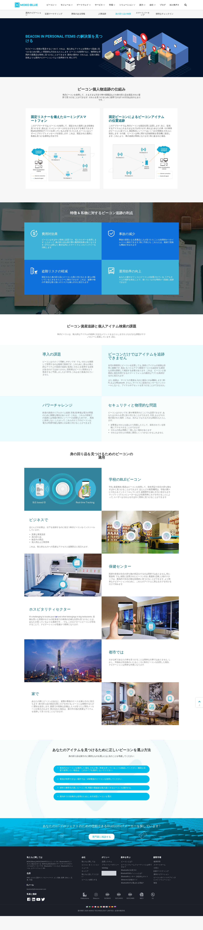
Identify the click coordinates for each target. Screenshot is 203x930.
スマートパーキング (143, 14)
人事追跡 (102, 14)
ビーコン (52, 5)
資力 (143, 5)
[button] (185, 5)
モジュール (67, 5)
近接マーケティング (53, 14)
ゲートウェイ (84, 5)
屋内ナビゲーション (33, 14)
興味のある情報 (78, 14)
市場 (112, 5)
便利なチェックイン (164, 14)
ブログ (163, 5)
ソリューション (128, 5)
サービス (100, 5)
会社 (153, 5)
